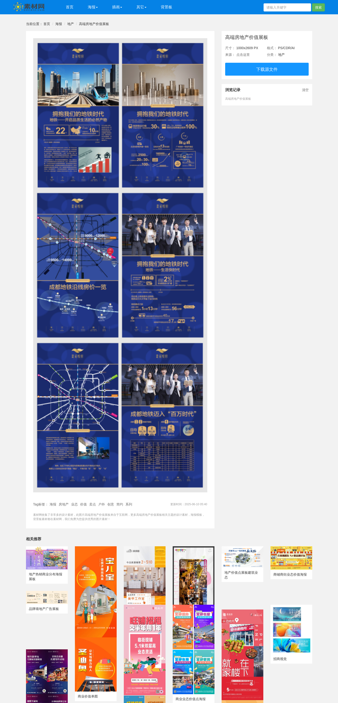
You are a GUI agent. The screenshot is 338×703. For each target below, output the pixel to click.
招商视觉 (280, 659)
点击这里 (243, 55)
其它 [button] (141, 7)
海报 (58, 24)
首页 (69, 7)
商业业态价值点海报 (191, 699)
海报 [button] (93, 7)
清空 (305, 90)
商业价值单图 (88, 696)
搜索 (318, 7)
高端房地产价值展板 (94, 24)
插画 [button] (117, 7)
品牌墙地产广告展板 (44, 609)
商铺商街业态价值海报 (290, 574)
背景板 (166, 7)
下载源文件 (267, 69)
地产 (70, 24)
